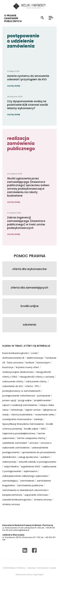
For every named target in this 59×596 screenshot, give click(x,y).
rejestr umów (33, 415)
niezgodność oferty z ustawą (37, 382)
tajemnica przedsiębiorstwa (18, 438)
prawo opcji (9, 405)
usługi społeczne (28, 462)
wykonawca (30, 476)
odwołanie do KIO (12, 391)
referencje (17, 415)
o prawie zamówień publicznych (11, 18)
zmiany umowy (11, 509)
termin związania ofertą (31, 443)
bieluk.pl (31, 573)
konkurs (30, 368)
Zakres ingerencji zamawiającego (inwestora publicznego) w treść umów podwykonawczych (26, 228)
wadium (45, 462)
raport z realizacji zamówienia (19, 410)
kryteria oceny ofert (27, 372)
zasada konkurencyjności (16, 505)
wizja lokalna (11, 471)
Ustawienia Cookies (46, 573)
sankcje (38, 424)
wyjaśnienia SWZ (30, 471)
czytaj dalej (13, 91)
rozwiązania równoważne (17, 424)
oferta (29, 391)
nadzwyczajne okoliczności (18, 377)
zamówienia (27, 486)
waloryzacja (9, 467)
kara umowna (15, 368)
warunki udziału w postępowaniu (37, 467)
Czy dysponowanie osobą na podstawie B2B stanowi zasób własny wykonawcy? (27, 110)
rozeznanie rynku (44, 419)
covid (34, 358)
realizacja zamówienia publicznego (21, 149)
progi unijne (25, 405)
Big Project (39, 580)
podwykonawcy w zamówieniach (21, 396)
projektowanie (42, 405)
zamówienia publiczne (30, 490)
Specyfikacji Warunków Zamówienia (23, 429)
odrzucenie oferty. (36, 386)
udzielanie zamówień (14, 448)
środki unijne (31, 434)
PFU (37, 391)
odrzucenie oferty (12, 386)
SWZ (43, 434)
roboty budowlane (22, 419)
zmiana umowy (43, 505)
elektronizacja (35, 363)
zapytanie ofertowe (36, 500)
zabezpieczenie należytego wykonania (25, 481)
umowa (33, 448)
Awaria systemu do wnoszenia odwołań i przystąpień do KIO (28, 83)
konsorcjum (43, 368)
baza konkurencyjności (15, 358)
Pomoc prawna (29, 261)
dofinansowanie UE (13, 363)
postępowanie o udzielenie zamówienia (23, 46)
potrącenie (43, 401)
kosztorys (8, 372)
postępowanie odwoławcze (18, 401)
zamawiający (10, 486)
